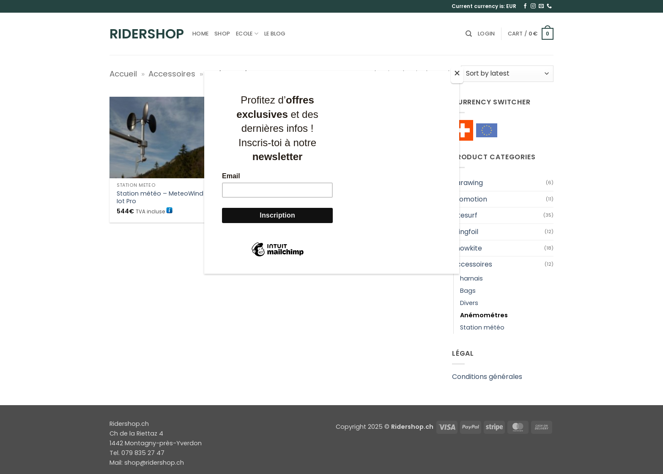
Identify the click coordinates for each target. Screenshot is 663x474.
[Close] (457, 75)
